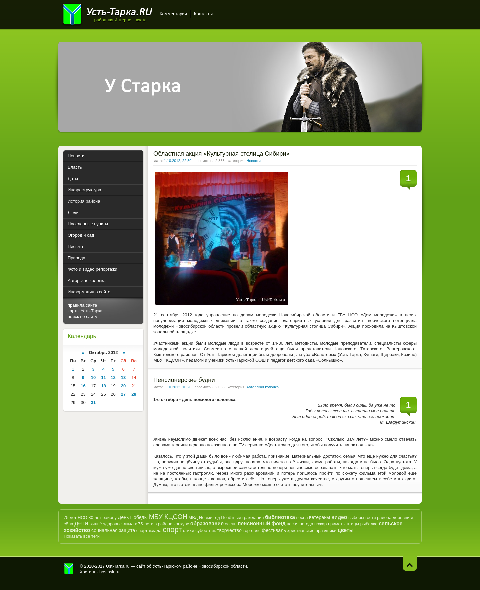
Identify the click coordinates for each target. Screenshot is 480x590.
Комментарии (173, 13)
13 (123, 377)
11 (103, 377)
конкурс (181, 523)
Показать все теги (82, 536)
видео (339, 517)
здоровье (112, 523)
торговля (252, 530)
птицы (353, 523)
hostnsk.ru (109, 571)
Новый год (209, 517)
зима (128, 523)
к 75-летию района (153, 523)
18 (103, 385)
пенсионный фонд (262, 523)
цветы (346, 530)
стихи (188, 530)
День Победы (133, 517)
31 (93, 402)
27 (123, 394)
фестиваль (274, 530)
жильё (95, 523)
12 (113, 377)
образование (207, 523)
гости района (378, 517)
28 (133, 394)
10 (93, 377)
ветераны (319, 517)
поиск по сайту (82, 316)
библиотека (280, 517)
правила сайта (82, 305)
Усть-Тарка (107, 13)
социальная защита (113, 530)
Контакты (203, 13)
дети (81, 523)
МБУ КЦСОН (168, 516)
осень (230, 523)
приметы (337, 523)
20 (123, 385)
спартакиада (149, 530)
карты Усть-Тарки (85, 310)
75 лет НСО (75, 517)
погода (306, 523)
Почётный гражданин (242, 517)
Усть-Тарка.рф (69, 569)
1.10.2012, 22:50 (178, 161)
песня (292, 523)
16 (83, 385)
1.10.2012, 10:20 (178, 387)
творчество (229, 530)
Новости (253, 161)
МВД (193, 517)
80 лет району (102, 517)
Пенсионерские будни (184, 380)
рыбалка (369, 523)
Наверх (410, 563)
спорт (172, 529)
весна (302, 517)
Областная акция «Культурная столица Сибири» (221, 153)
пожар (320, 523)
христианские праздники (311, 530)
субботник (205, 530)
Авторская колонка (262, 387)
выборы (356, 517)
